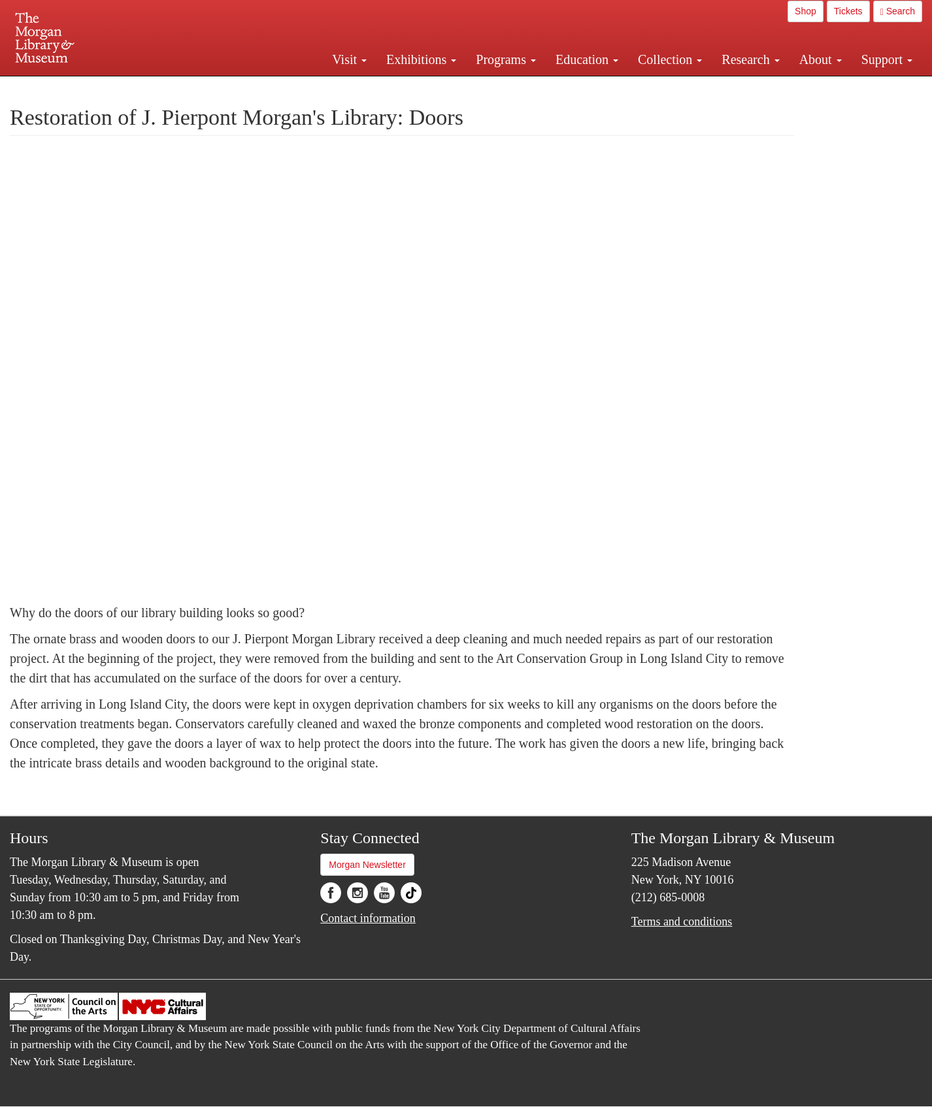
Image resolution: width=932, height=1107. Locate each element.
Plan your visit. (310, 87)
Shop (805, 11)
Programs (506, 59)
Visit (349, 59)
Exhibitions (421, 59)
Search (897, 11)
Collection (670, 59)
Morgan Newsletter (367, 864)
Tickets (848, 11)
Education (587, 59)
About (820, 59)
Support (886, 59)
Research (750, 59)
